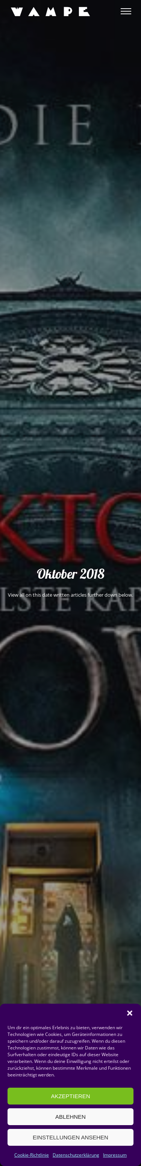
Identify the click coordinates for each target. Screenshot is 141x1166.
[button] (129, 1013)
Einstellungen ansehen (70, 1137)
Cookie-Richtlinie (31, 1155)
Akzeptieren (70, 1096)
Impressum (115, 1155)
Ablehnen (70, 1117)
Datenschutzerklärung (76, 1155)
